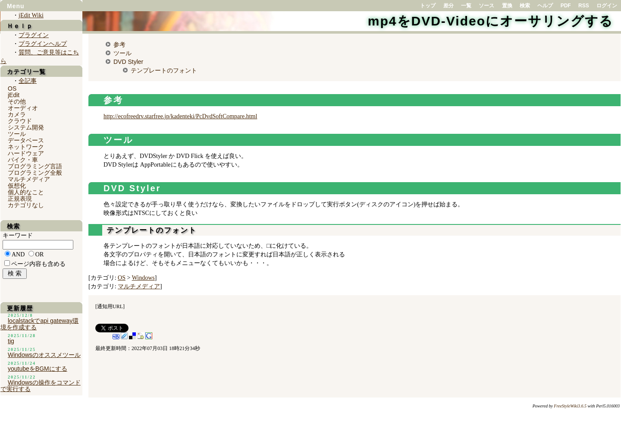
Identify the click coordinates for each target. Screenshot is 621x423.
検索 (525, 6)
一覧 (466, 6)
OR (39, 254)
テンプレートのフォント (164, 70)
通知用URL (110, 306)
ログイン (606, 6)
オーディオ (23, 107)
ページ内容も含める (38, 264)
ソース (486, 6)
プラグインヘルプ (43, 44)
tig (11, 341)
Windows (143, 278)
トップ (428, 6)
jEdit (13, 95)
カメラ (17, 114)
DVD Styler (128, 61)
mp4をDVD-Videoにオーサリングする (490, 21)
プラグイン (34, 35)
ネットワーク (26, 146)
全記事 (28, 81)
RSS (583, 6)
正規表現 (20, 198)
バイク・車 (23, 159)
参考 (119, 44)
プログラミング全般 (35, 172)
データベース (26, 140)
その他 (17, 101)
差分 (448, 6)
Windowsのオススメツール (44, 354)
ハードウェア (26, 153)
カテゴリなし (26, 205)
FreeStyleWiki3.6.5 (570, 406)
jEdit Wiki (31, 15)
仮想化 (17, 185)
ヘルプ (545, 6)
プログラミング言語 (35, 166)
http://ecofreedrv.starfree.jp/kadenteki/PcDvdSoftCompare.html (180, 116)
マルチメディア (139, 286)
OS (121, 278)
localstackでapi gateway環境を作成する (39, 324)
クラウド (20, 120)
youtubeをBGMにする (37, 368)
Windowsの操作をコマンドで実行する (40, 385)
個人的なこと (26, 192)
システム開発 (26, 127)
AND (18, 254)
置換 (507, 6)
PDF (566, 6)
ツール (122, 53)
